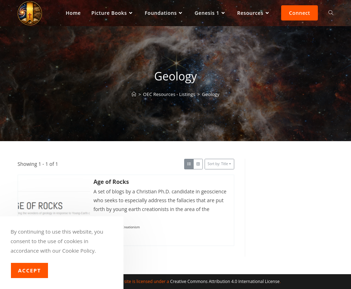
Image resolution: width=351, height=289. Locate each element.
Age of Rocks (111, 182)
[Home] (134, 94)
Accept (29, 270)
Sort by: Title (218, 163)
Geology (210, 94)
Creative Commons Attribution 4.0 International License (224, 281)
